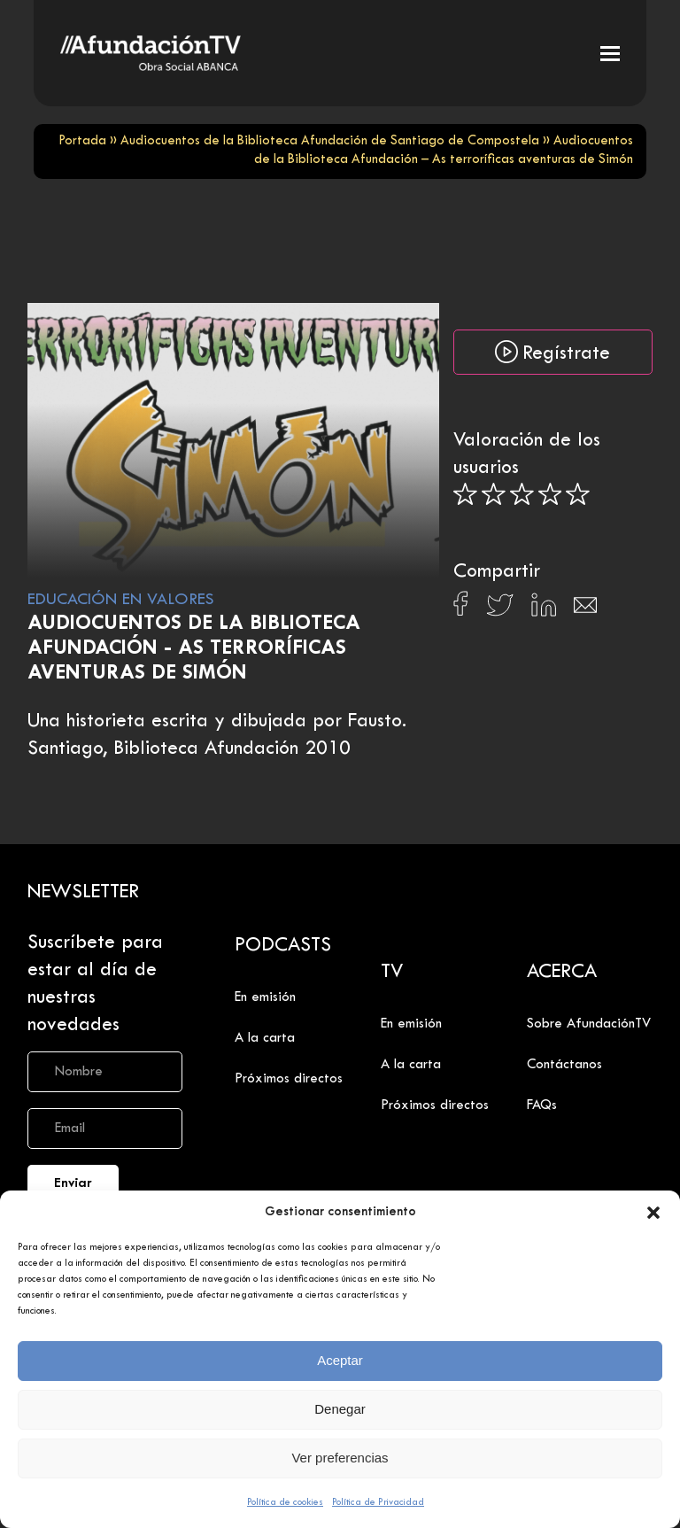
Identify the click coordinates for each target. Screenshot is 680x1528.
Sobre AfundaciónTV (589, 1024)
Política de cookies (285, 1502)
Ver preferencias (339, 1457)
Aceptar (340, 1360)
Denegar (340, 1408)
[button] (653, 1213)
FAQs (542, 1105)
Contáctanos (564, 1065)
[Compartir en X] (500, 609)
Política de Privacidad (378, 1502)
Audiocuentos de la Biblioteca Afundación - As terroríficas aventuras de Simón (193, 649)
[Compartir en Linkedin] (543, 609)
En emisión (265, 997)
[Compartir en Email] (585, 609)
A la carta (265, 1038)
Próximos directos (289, 1079)
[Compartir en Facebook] (460, 608)
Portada (82, 141)
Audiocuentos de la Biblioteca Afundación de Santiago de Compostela (329, 141)
